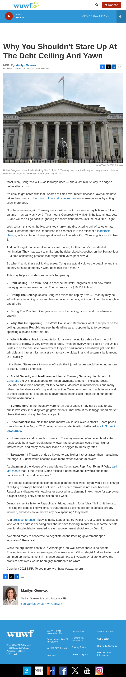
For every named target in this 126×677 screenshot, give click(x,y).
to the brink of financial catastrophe (52, 198)
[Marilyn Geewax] (10, 595)
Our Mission (103, 639)
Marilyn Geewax (26, 65)
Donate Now (78, 631)
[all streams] (121, 16)
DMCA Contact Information (104, 653)
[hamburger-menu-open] (8, 5)
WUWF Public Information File (54, 632)
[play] (8, 16)
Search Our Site (105, 631)
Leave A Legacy (80, 654)
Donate (113, 5)
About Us (51, 655)
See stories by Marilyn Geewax (41, 604)
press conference (24, 519)
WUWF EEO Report (57, 648)
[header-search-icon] (97, 4)
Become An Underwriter (78, 639)
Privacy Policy (79, 647)
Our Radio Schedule (107, 646)
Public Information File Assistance (58, 640)
